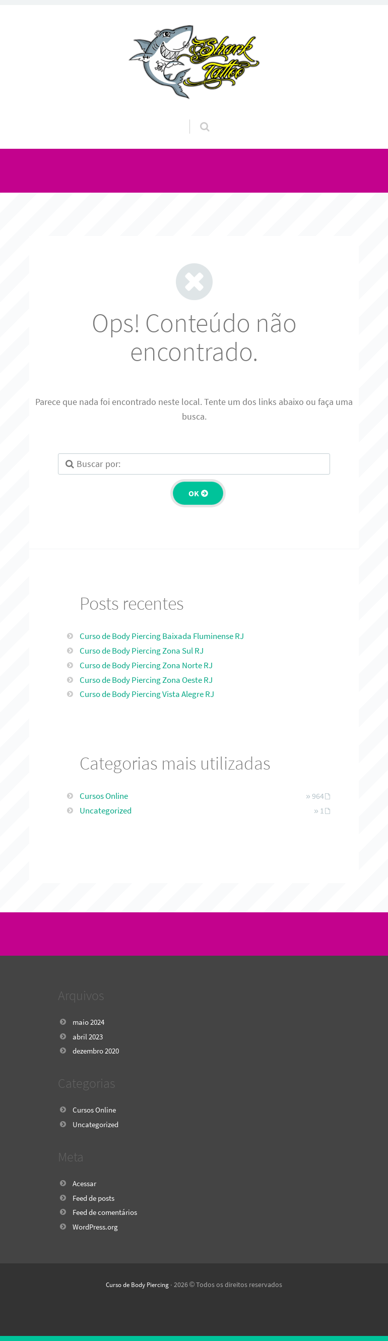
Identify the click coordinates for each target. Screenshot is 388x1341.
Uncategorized (107, 810)
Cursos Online (106, 795)
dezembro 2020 (99, 1050)
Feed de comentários (108, 1212)
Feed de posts (96, 1198)
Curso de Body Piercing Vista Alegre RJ (152, 693)
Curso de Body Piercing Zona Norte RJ (152, 665)
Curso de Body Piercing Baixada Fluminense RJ (169, 636)
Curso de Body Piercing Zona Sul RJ (147, 650)
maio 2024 (90, 1022)
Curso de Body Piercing (137, 1284)
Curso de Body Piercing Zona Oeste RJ (152, 679)
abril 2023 (89, 1036)
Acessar (86, 1183)
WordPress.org (98, 1226)
